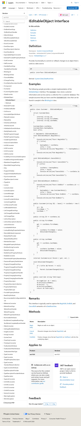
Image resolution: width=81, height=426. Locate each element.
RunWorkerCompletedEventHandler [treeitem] (14, 323)
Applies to (33, 40)
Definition (33, 30)
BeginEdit (63, 303)
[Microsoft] (3, 2)
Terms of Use (6, 421)
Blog (27, 419)
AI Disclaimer (6, 419)
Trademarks (16, 421)
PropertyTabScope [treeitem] (9, 290)
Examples (33, 33)
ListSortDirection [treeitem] (9, 224)
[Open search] (72, 2)
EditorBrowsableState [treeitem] (10, 41)
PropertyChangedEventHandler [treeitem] (13, 273)
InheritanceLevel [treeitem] (9, 125)
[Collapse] (24, 13)
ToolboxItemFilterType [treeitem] (10, 351)
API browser (42, 15)
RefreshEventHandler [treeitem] (10, 309)
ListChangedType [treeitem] (9, 216)
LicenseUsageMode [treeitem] (10, 202)
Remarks (33, 35)
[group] (54, 200)
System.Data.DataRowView (44, 79)
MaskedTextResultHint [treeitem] (10, 239)
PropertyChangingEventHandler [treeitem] (13, 278)
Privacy (43, 419)
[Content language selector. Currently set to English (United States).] (11, 414)
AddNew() (68, 337)
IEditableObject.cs (39, 56)
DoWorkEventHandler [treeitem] (10, 32)
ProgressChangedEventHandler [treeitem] (13, 267)
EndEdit (69, 303)
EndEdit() (32, 337)
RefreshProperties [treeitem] (9, 312)
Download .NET (73, 8)
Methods (33, 38)
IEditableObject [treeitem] (10, 100)
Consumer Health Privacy (57, 419)
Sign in (76, 2)
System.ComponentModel (45, 51)
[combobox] (14, 17)
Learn (30, 15)
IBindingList (49, 100)
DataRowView (51, 306)
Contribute (35, 419)
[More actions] (77, 14)
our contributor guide (38, 382)
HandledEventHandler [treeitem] (10, 69)
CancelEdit (32, 306)
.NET (35, 15)
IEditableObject (34, 92)
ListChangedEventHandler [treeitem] (12, 213)
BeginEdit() (60, 331)
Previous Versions (18, 419)
